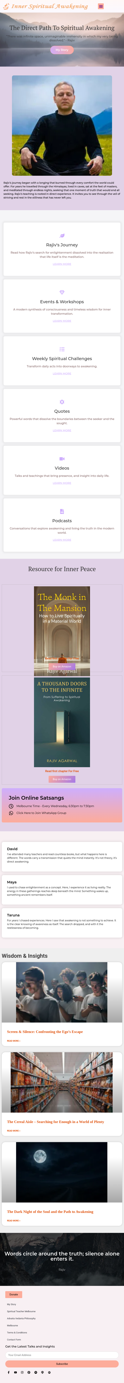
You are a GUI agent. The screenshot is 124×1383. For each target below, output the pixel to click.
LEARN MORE (62, 264)
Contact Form (14, 1339)
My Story (11, 1304)
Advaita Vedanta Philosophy (21, 1318)
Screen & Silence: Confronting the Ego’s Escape (45, 1032)
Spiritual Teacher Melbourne (21, 1311)
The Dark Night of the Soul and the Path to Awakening (50, 1212)
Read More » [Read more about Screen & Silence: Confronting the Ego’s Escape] (13, 1041)
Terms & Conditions (17, 1332)
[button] (101, 6)
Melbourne (12, 1325)
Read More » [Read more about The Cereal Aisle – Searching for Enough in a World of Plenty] (13, 1131)
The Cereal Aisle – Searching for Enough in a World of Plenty (55, 1122)
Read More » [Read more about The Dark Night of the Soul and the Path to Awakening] (13, 1220)
